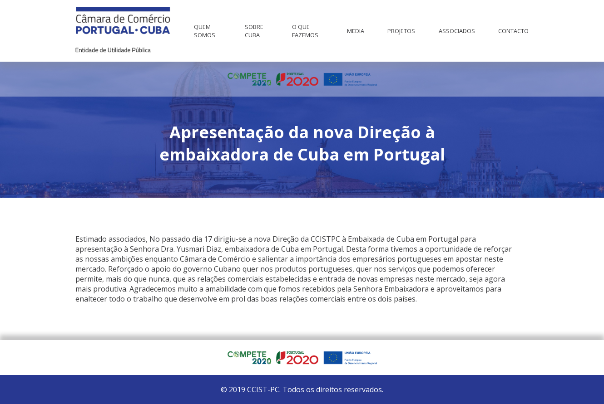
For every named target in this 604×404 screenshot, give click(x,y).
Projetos (401, 31)
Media (355, 31)
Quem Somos (204, 31)
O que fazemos (305, 31)
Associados (457, 31)
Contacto (513, 31)
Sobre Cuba (254, 31)
